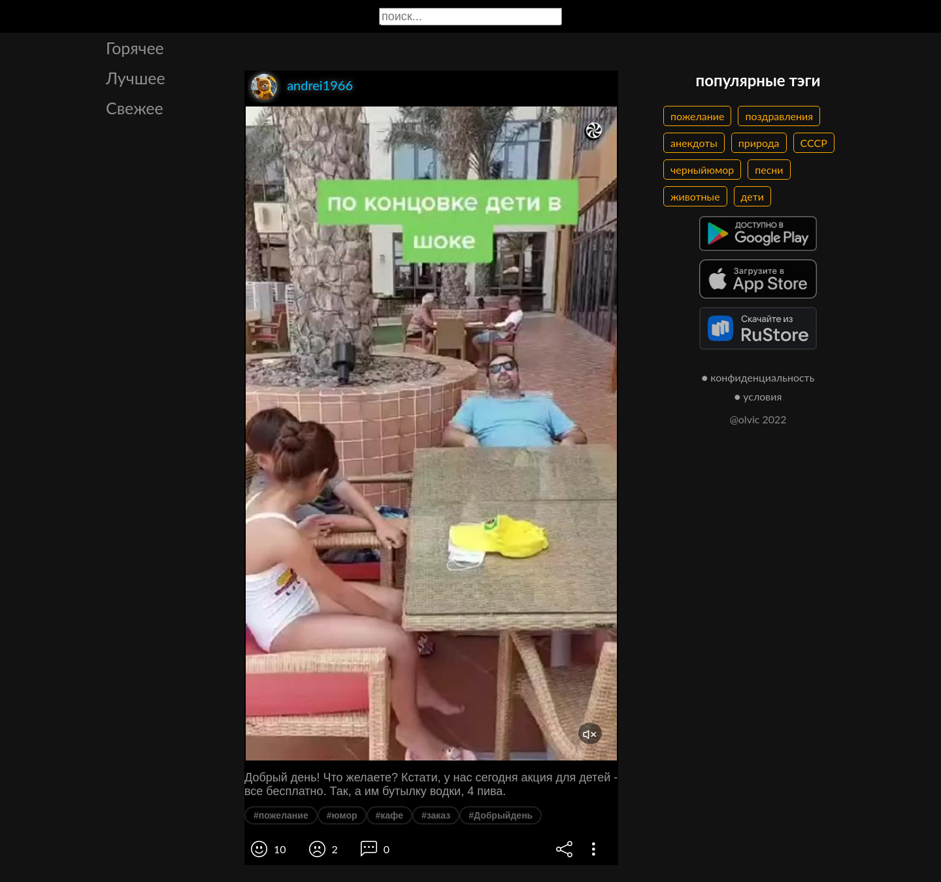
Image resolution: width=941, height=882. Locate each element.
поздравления (779, 116)
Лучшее (135, 78)
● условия (758, 396)
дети (752, 196)
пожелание (697, 116)
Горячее (135, 47)
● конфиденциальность (758, 377)
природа (759, 143)
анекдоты (694, 143)
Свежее (134, 108)
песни (769, 169)
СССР (814, 143)
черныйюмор (702, 169)
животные (695, 196)
